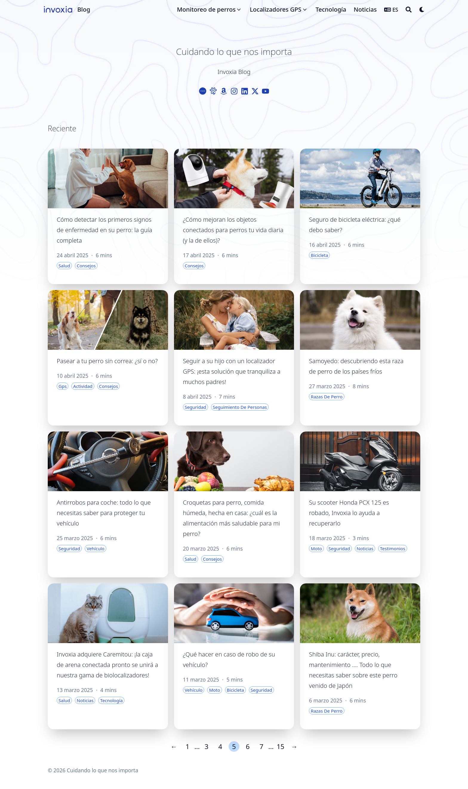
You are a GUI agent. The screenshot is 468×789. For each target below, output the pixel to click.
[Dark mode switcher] (422, 10)
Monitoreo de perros (206, 9)
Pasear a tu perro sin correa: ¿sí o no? (107, 361)
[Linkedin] (244, 91)
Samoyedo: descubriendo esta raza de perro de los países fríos (356, 366)
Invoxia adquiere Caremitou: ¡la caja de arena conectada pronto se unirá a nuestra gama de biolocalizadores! (107, 664)
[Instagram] (234, 91)
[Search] (409, 10)
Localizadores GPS (275, 9)
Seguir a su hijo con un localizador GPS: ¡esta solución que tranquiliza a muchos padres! (232, 371)
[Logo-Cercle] (203, 91)
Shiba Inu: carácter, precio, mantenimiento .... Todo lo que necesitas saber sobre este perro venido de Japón (353, 670)
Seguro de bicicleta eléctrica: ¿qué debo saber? (355, 224)
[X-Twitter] (255, 91)
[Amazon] (223, 91)
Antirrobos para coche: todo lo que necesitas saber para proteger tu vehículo (104, 512)
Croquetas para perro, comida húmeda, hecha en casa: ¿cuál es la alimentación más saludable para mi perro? (231, 518)
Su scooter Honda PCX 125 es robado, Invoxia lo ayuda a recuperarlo (349, 512)
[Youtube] (265, 91)
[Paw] (213, 91)
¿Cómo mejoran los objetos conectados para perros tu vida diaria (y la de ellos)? (233, 229)
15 (280, 746)
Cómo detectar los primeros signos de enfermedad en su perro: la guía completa (104, 229)
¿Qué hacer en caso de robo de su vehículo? (229, 659)
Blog (83, 9)
